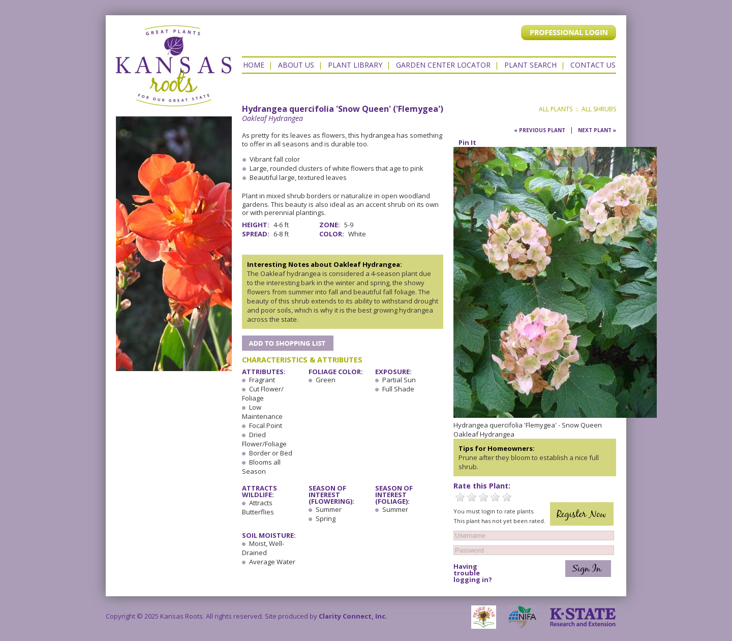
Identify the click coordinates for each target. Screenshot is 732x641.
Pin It (467, 142)
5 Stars (507, 497)
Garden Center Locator (443, 65)
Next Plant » (597, 130)
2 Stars (472, 497)
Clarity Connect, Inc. (353, 616)
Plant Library (355, 65)
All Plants (555, 109)
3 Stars (483, 497)
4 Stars (495, 497)
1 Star (460, 497)
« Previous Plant (539, 130)
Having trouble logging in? (472, 573)
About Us (296, 65)
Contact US (593, 65)
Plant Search (530, 65)
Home (253, 65)
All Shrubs (599, 109)
